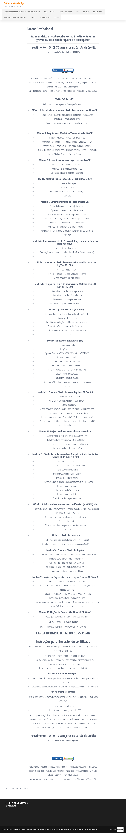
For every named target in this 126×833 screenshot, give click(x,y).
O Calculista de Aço (14, 3)
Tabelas (32, 18)
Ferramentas (93, 12)
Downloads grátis (63, 12)
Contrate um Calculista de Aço (15, 18)
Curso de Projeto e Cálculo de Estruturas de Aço (22, 12)
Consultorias (43, 18)
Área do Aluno (48, 12)
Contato (83, 12)
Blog (75, 12)
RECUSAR (103, 829)
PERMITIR (117, 829)
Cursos (53, 18)
